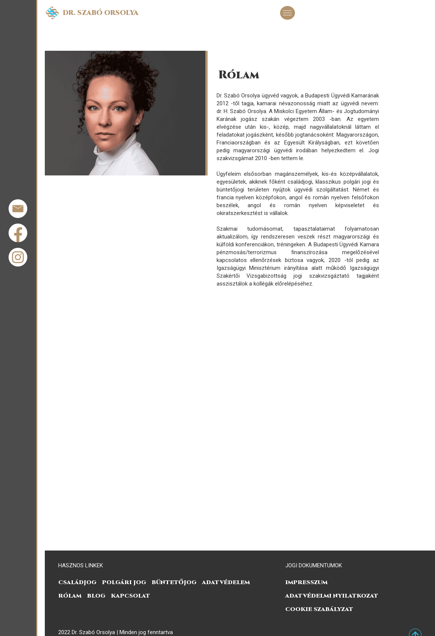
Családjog (77, 582)
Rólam (69, 596)
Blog (96, 596)
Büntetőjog (174, 582)
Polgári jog (124, 582)
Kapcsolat (130, 596)
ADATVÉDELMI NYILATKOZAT (331, 596)
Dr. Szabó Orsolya (101, 13)
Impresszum (306, 582)
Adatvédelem (226, 582)
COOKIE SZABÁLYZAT (319, 609)
